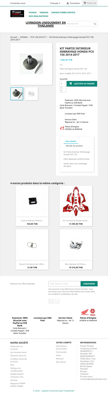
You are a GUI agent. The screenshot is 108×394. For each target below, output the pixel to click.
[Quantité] (63, 84)
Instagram (57, 301)
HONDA (32, 12)
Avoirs (58, 355)
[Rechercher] (82, 23)
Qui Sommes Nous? (18, 352)
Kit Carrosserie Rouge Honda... (76, 220)
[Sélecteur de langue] (55, 3)
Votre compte (63, 342)
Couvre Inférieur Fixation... (32, 220)
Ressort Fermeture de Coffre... (32, 264)
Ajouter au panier (81, 83)
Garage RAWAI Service (63, 12)
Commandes (61, 352)
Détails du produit (74, 145)
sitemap (13, 380)
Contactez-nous (17, 3)
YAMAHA (44, 12)
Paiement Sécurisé (18, 355)
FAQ (12, 365)
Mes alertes (61, 362)
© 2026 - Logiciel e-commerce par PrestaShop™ (54, 390)
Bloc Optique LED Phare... (76, 264)
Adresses (60, 358)
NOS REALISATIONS (38, 16)
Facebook (51, 301)
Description (70, 141)
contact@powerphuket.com (93, 379)
